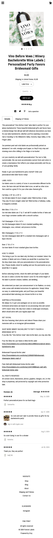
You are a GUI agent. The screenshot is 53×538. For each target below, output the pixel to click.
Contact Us (27, 495)
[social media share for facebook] (15, 111)
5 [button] (31, 49)
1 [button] (21, 49)
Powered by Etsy (26, 533)
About (26, 488)
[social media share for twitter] (20, 111)
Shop (26, 481)
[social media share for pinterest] (25, 111)
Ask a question (33, 111)
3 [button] (26, 49)
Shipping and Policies (26, 492)
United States (28, 79)
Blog (26, 484)
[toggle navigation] (2, 3)
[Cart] (50, 3)
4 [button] (28, 49)
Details (7, 119)
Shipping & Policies (22, 119)
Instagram (26, 511)
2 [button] (24, 49)
